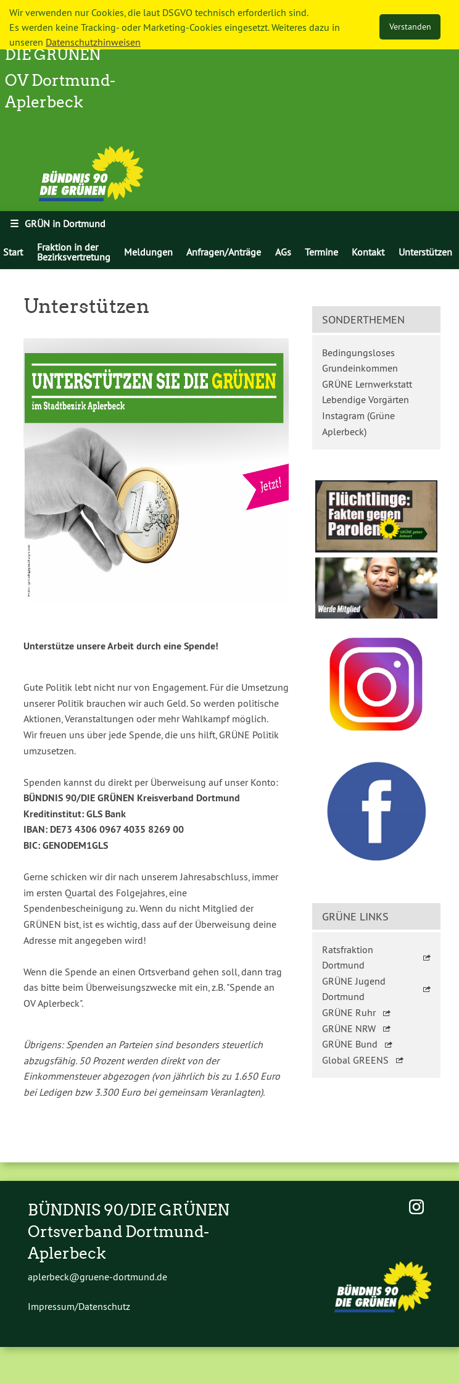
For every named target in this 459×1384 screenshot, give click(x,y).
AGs (283, 252)
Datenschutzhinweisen (93, 42)
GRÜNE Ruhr (349, 1012)
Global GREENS (355, 1060)
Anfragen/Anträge (223, 252)
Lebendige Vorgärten (365, 399)
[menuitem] (73, 252)
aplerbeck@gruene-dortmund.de (97, 1276)
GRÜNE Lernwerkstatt (367, 384)
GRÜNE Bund (350, 1044)
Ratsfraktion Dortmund (347, 957)
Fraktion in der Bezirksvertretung (73, 252)
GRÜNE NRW (349, 1028)
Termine (321, 252)
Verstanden (410, 26)
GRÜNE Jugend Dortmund (354, 989)
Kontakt (368, 252)
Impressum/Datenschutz (79, 1306)
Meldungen (148, 252)
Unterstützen (425, 252)
